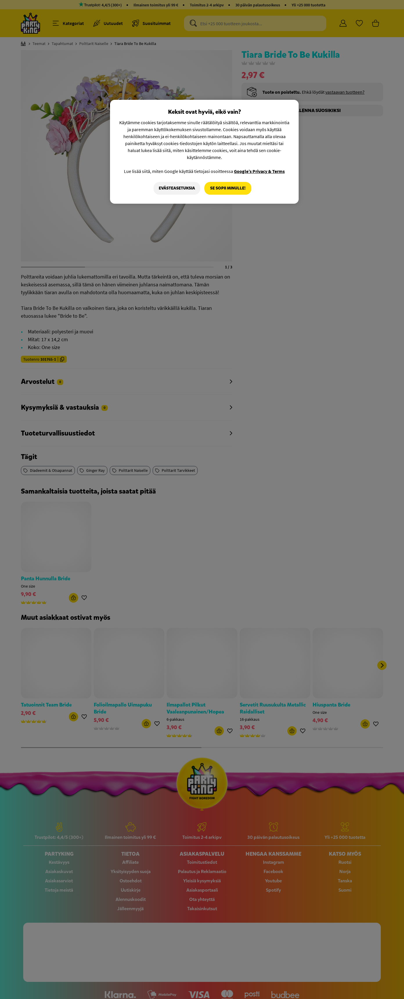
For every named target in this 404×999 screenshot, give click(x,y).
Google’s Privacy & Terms (259, 171)
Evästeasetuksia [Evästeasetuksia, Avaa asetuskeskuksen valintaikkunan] (177, 188)
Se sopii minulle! (228, 188)
